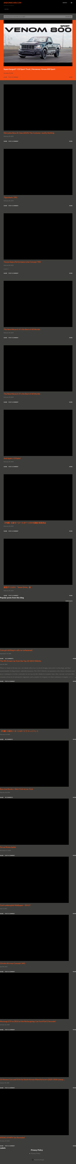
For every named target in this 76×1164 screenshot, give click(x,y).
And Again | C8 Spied (12, 458)
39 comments (9, 797)
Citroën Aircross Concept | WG (12, 963)
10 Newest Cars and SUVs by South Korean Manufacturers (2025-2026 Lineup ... (32, 1079)
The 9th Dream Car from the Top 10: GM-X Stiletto (20, 661)
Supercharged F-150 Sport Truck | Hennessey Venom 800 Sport (29, 69)
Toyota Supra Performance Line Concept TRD (22, 262)
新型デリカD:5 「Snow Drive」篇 (17, 587)
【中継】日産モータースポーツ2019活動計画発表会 (25, 523)
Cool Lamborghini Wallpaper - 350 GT (15, 905)
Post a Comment (13, 77)
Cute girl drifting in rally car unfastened (16, 650)
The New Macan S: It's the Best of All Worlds (22, 329)
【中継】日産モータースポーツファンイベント (19, 731)
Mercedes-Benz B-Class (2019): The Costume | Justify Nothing (29, 133)
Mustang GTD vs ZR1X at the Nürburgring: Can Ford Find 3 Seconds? (28, 1021)
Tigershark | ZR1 (10, 197)
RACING (7, 9)
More (70, 77)
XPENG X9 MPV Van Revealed (12, 1137)
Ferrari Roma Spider (8, 847)
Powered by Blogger (38, 1159)
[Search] (65, 3)
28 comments (9, 739)
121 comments (9, 658)
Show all (68, 16)
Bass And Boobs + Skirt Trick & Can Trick (16, 789)
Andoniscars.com (12, 3)
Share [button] (5, 77)
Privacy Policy (35, 1153)
